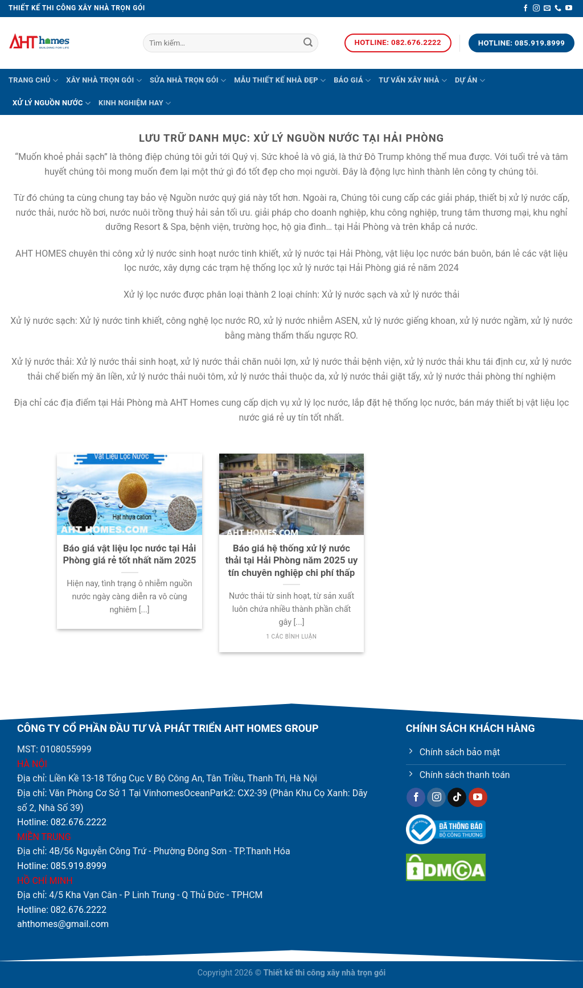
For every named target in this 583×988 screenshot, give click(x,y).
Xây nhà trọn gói (104, 80)
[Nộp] (308, 43)
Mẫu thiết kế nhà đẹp (280, 80)
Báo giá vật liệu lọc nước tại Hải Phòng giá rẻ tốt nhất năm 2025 (129, 554)
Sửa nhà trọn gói (188, 80)
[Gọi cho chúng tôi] (558, 9)
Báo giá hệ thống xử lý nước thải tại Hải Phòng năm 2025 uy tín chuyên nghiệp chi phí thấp (291, 560)
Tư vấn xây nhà (413, 80)
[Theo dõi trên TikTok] (456, 797)
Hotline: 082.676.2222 (61, 822)
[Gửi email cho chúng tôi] (547, 9)
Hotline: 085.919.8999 (61, 866)
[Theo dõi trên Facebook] (525, 9)
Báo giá (352, 80)
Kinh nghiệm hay (134, 103)
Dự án (470, 80)
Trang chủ (33, 80)
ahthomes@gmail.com (63, 924)
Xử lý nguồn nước (52, 103)
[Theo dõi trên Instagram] (536, 9)
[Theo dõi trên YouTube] (568, 9)
